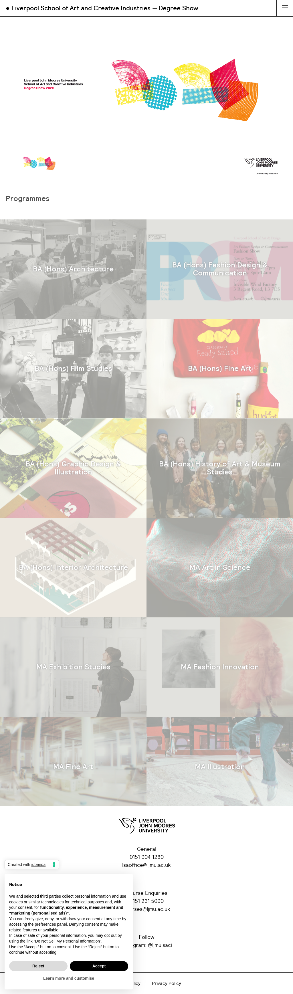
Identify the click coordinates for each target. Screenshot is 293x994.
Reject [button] (38, 966)
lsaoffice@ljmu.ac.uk (146, 865)
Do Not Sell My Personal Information (67, 941)
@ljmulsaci (160, 945)
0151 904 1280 (147, 857)
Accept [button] (99, 966)
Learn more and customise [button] (68, 978)
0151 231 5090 (147, 901)
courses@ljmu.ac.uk (146, 909)
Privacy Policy (166, 983)
